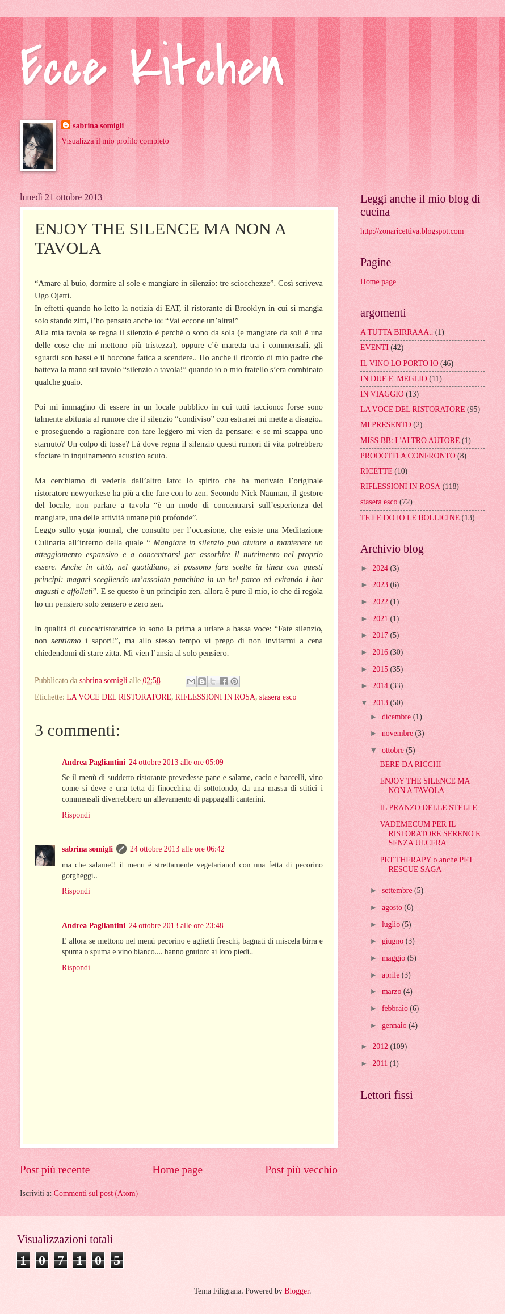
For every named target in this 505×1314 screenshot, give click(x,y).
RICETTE (376, 471)
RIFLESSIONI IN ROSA (215, 697)
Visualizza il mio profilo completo (115, 141)
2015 (381, 669)
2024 (381, 568)
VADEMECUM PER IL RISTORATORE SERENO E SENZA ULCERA (430, 833)
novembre (398, 733)
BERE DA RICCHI (410, 764)
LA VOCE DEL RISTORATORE (118, 697)
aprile (392, 975)
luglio (392, 924)
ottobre (394, 750)
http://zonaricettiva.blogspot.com (412, 231)
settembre (398, 890)
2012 (381, 1046)
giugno (394, 941)
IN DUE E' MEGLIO (393, 378)
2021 (381, 618)
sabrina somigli (98, 125)
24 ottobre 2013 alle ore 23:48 (176, 925)
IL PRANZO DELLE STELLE (428, 807)
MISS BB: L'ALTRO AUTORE (410, 440)
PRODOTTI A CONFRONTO (408, 456)
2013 (381, 702)
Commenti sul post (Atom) (96, 1193)
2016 (381, 652)
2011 (381, 1063)
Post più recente (55, 1170)
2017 (381, 635)
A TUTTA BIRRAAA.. (396, 332)
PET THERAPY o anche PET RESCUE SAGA (426, 865)
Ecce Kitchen (152, 68)
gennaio (395, 1025)
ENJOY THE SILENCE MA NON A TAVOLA (424, 786)
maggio (394, 958)
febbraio (396, 1008)
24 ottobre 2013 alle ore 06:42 (177, 849)
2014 (381, 685)
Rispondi (76, 815)
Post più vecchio (301, 1170)
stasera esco (278, 697)
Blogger (296, 1291)
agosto (393, 907)
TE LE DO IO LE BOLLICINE (410, 517)
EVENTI (374, 347)
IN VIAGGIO (382, 394)
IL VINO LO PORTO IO (399, 363)
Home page (178, 1170)
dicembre (397, 717)
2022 (381, 601)
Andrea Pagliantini (93, 762)
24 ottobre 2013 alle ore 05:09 (176, 762)
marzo (392, 991)
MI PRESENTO (385, 424)
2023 (381, 584)
